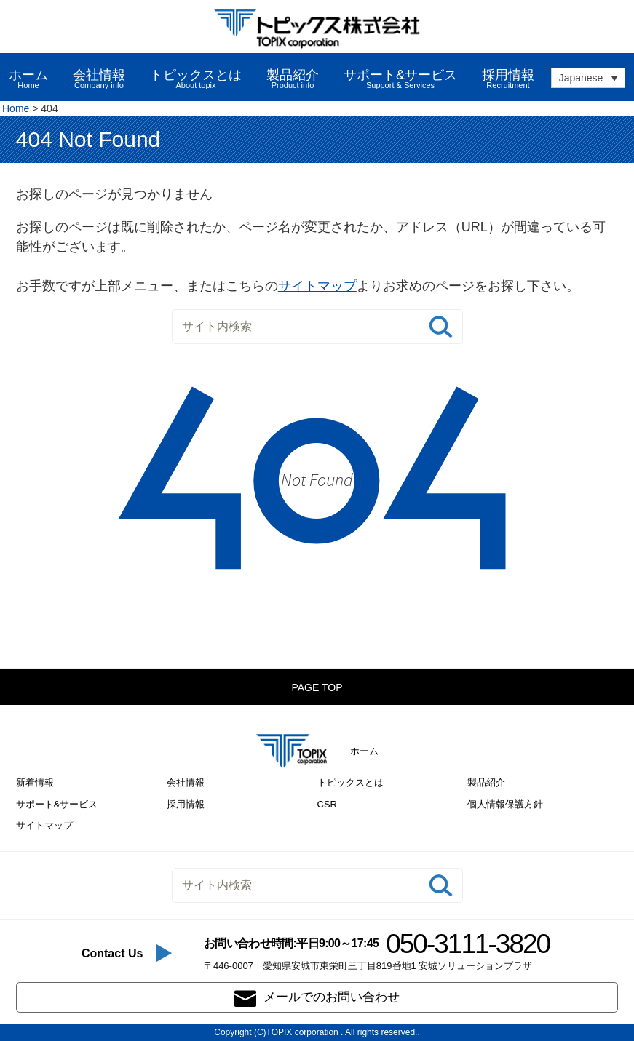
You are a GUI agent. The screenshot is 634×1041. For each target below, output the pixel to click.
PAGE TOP (316, 687)
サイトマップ (317, 286)
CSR (327, 804)
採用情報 (508, 78)
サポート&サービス (57, 804)
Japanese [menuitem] (581, 78)
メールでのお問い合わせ (317, 998)
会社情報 (186, 782)
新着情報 (35, 782)
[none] (588, 77)
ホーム (28, 78)
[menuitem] (588, 77)
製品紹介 (486, 782)
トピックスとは (350, 782)
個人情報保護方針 (505, 804)
